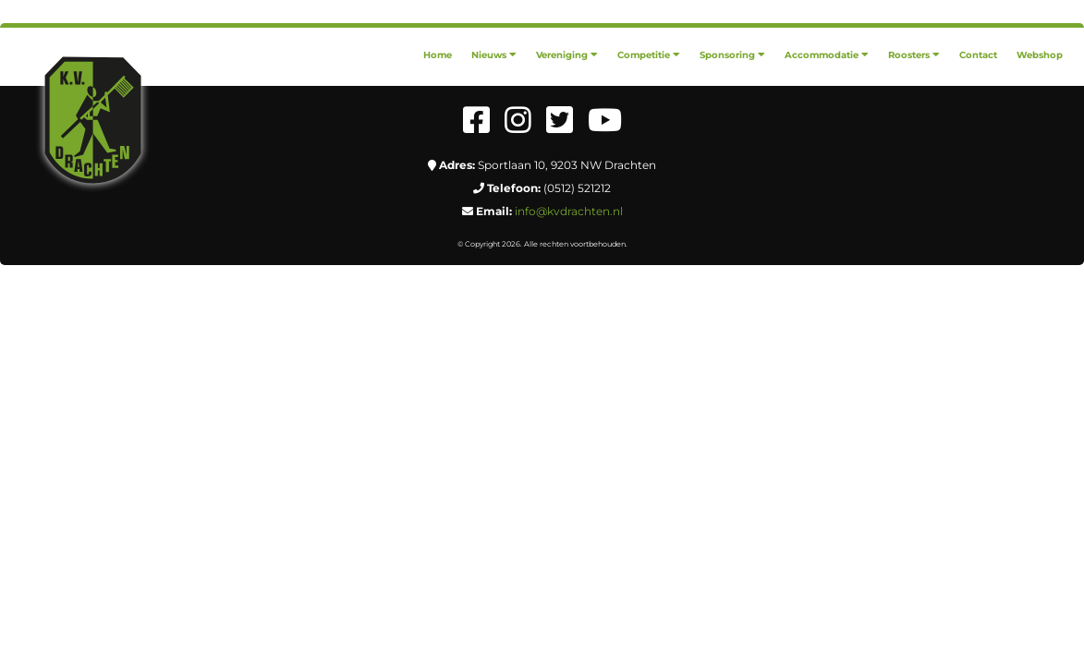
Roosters (914, 55)
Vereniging (567, 55)
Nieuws (494, 55)
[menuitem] (437, 55)
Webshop (1040, 55)
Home (437, 55)
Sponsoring (732, 55)
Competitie (648, 55)
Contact (978, 55)
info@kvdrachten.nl (569, 211)
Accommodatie (827, 55)
